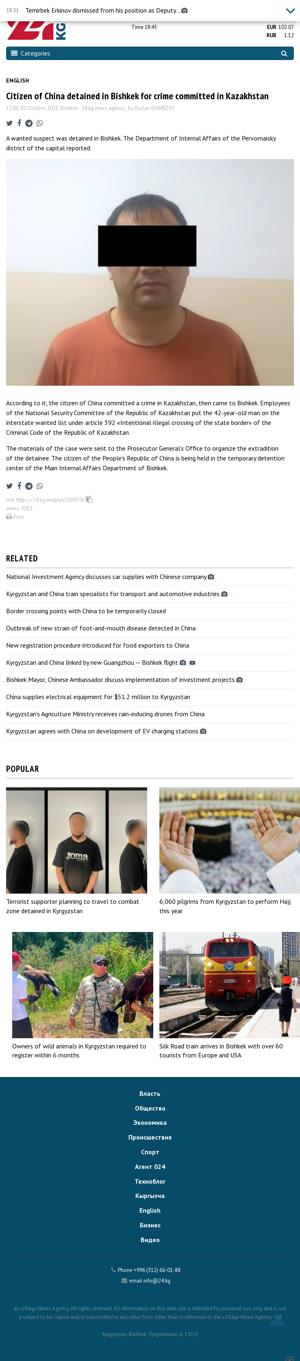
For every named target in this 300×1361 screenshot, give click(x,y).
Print (15, 517)
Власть (150, 1093)
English (17, 80)
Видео (150, 1240)
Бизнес (150, 1225)
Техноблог (150, 1181)
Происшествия (150, 1137)
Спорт (150, 1152)
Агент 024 (150, 1166)
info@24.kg (156, 1280)
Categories (30, 53)
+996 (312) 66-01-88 (157, 1270)
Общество (150, 1108)
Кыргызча (150, 1195)
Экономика (150, 1122)
